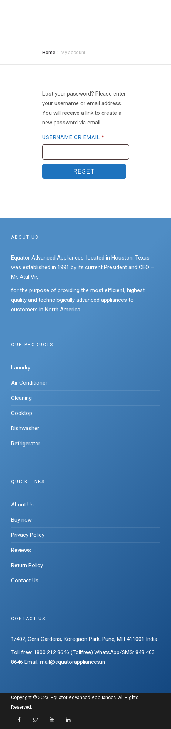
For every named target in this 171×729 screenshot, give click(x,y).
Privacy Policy (27, 535)
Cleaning (21, 398)
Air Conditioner (29, 382)
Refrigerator (25, 443)
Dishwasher (25, 428)
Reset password (84, 173)
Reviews (21, 550)
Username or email (73, 137)
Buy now (21, 519)
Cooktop (21, 413)
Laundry (20, 367)
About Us (22, 504)
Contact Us (24, 580)
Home (48, 52)
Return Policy (27, 565)
